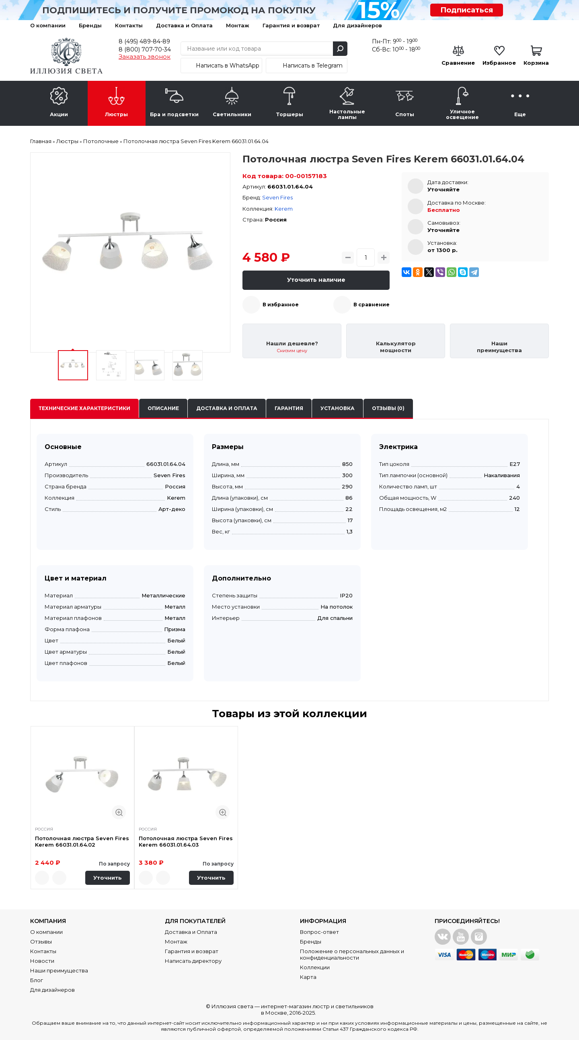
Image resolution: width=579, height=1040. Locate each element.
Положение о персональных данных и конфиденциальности (352, 954)
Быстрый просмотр (119, 812)
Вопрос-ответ (319, 932)
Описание (163, 408)
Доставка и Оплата (184, 25)
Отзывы (41, 941)
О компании (48, 25)
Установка (337, 408)
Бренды (90, 25)
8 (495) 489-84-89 (144, 41)
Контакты (129, 25)
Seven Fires (277, 197)
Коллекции (315, 967)
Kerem (284, 208)
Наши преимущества (59, 970)
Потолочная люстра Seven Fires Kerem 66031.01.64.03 (186, 841)
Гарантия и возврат (291, 25)
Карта (308, 977)
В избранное (281, 305)
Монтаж (237, 25)
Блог (36, 980)
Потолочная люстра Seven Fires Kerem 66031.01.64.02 (82, 841)
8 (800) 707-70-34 (145, 49)
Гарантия (289, 408)
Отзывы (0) (388, 408)
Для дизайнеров (357, 25)
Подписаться (466, 10)
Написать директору (193, 961)
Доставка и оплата (226, 408)
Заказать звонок (144, 56)
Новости (42, 961)
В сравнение (371, 305)
